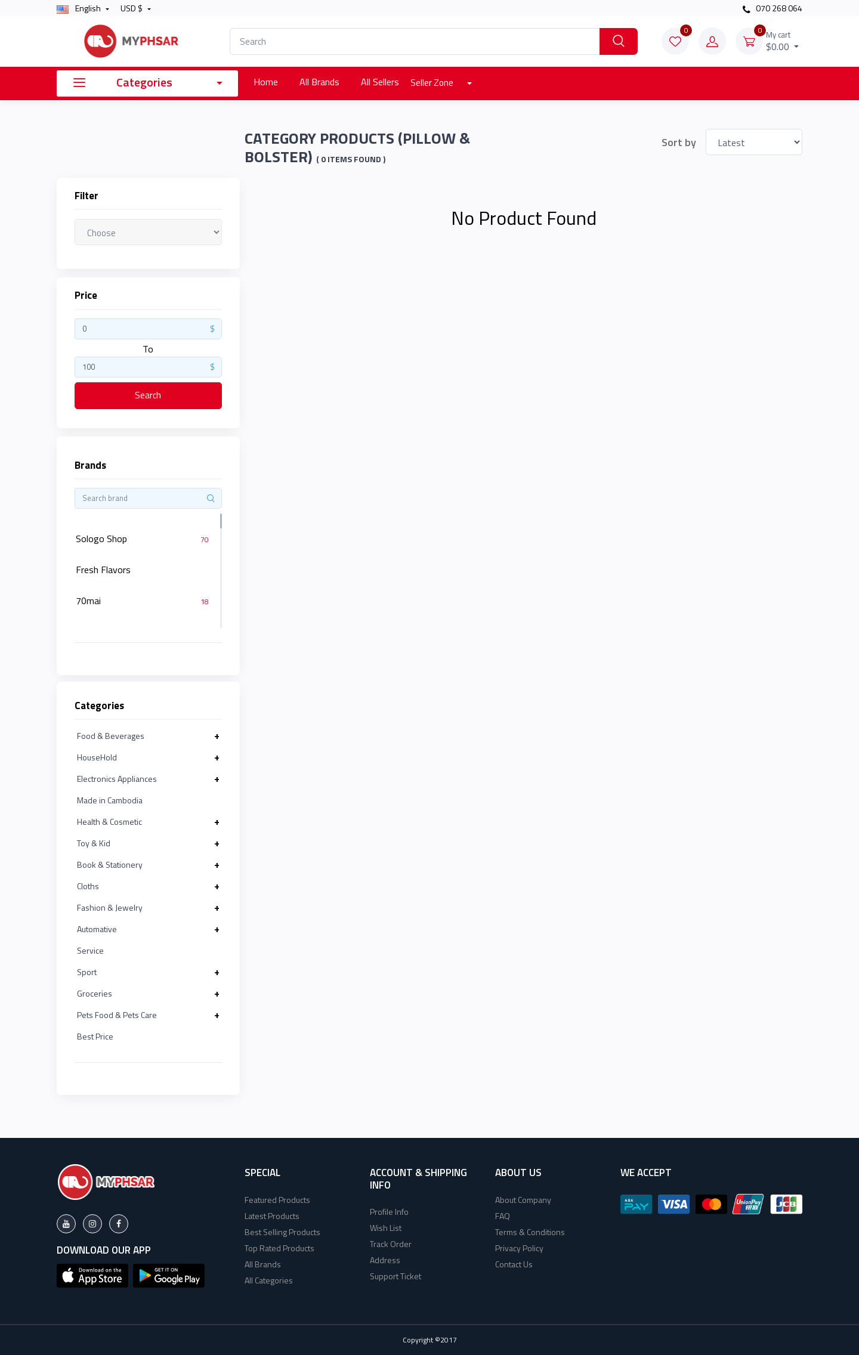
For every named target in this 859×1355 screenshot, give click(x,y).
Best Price (95, 1036)
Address (385, 1260)
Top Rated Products (279, 1248)
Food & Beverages (110, 735)
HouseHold (97, 757)
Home (266, 82)
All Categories (269, 1280)
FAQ (502, 1215)
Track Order (391, 1244)
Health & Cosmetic (109, 821)
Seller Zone (432, 82)
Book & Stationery (110, 864)
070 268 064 (772, 8)
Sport (87, 972)
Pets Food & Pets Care (117, 1014)
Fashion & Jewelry (110, 907)
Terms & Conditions (530, 1232)
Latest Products (272, 1215)
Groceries (94, 993)
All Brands (319, 82)
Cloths (88, 886)
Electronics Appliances (117, 778)
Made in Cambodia (110, 800)
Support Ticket (395, 1276)
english (80, 8)
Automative (97, 929)
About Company (523, 1199)
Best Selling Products (282, 1232)
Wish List (385, 1227)
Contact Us (514, 1264)
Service (90, 950)
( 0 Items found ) (350, 159)
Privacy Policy (519, 1248)
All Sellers (380, 82)
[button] (92, 1274)
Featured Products (277, 1199)
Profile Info (389, 1211)
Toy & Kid (93, 843)
